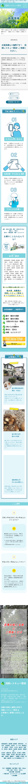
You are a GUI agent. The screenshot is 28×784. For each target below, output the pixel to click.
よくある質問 (22, 771)
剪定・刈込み (22, 765)
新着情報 (8, 765)
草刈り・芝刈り (18, 767)
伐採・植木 (10, 767)
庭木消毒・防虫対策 (14, 769)
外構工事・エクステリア (10, 771)
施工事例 (14, 765)
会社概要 (14, 773)
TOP (3, 765)
